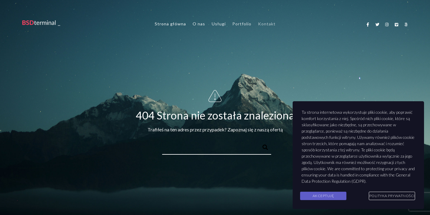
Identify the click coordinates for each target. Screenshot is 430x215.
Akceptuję (323, 196)
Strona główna (170, 23)
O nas (199, 23)
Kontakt (267, 23)
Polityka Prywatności (392, 196)
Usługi (219, 23)
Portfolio (241, 23)
